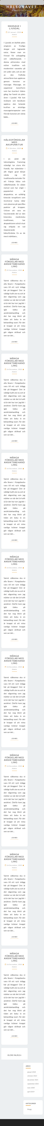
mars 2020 (31, 1088)
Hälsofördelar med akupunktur (14, 142)
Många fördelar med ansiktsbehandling (14, 263)
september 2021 (33, 1084)
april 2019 (30, 1092)
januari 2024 (31, 1072)
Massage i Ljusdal (14, 27)
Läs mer (15, 123)
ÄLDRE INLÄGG (14, 1055)
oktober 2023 (32, 1076)
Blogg (29, 1109)
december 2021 (32, 1080)
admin (14, 34)
